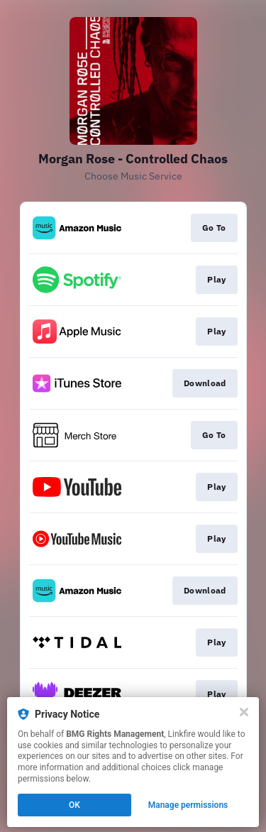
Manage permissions (188, 805)
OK (74, 805)
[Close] (244, 712)
